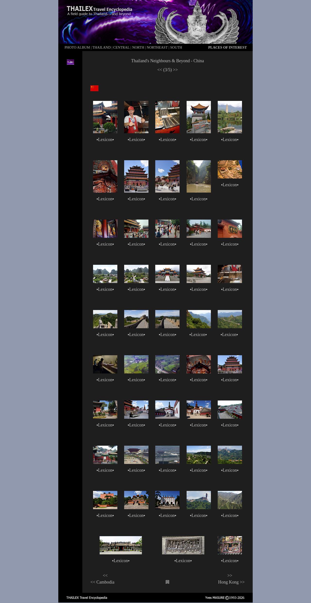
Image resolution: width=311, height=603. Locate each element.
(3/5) (167, 69)
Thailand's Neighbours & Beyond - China (167, 60)
